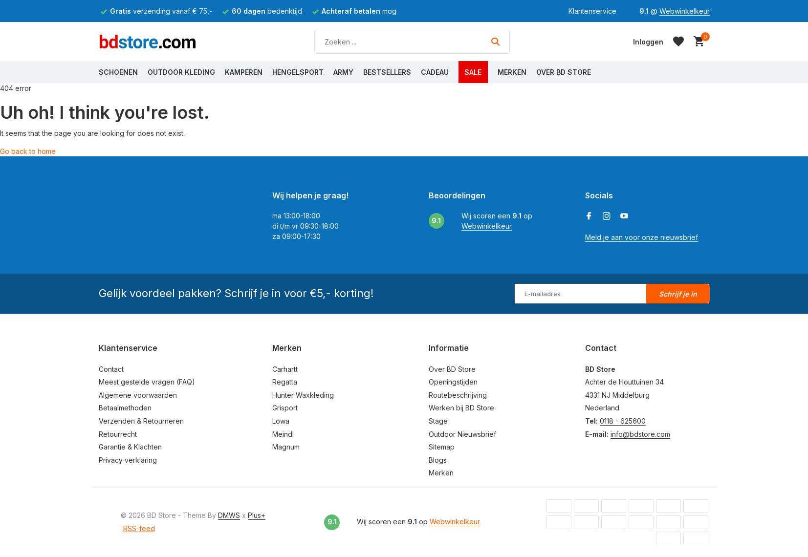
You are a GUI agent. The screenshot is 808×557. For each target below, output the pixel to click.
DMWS (229, 515)
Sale (472, 72)
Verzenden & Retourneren (141, 421)
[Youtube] (624, 216)
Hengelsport (298, 72)
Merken (512, 72)
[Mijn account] (648, 42)
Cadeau (435, 72)
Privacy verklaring (128, 460)
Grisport (285, 408)
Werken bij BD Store (461, 408)
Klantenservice (592, 11)
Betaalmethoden (125, 408)
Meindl (283, 434)
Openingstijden (453, 382)
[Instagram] (607, 216)
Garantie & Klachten (130, 447)
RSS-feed (139, 528)
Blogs (438, 460)
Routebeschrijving (458, 395)
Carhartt (285, 369)
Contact (111, 369)
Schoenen (118, 72)
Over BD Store (563, 72)
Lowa (280, 421)
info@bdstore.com (640, 434)
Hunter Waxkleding (303, 395)
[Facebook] (589, 216)
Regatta (284, 382)
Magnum (286, 447)
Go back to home (28, 151)
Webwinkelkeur (684, 11)
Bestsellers (387, 72)
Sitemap (442, 447)
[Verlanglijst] (678, 41)
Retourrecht (118, 434)
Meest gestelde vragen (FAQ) (147, 382)
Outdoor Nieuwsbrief (462, 434)
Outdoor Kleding (181, 72)
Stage (438, 421)
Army (343, 72)
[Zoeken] (412, 42)
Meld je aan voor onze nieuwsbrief (641, 237)
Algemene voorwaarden (138, 395)
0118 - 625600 (623, 421)
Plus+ (256, 515)
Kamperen (243, 72)
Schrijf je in (678, 294)
